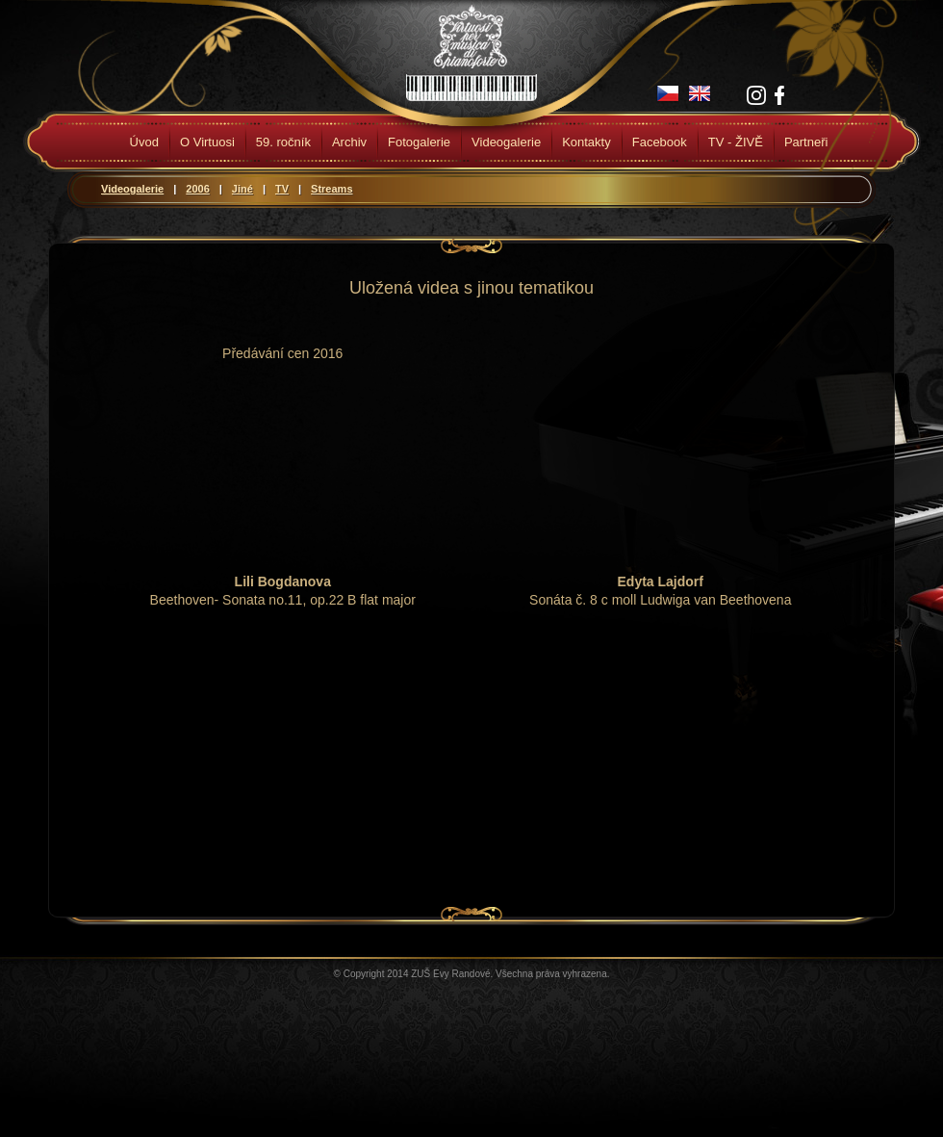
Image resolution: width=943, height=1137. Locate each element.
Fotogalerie (419, 142)
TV (282, 188)
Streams (331, 188)
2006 (197, 188)
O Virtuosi (207, 142)
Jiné (242, 188)
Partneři (806, 142)
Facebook (659, 142)
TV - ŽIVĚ (735, 142)
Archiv (349, 142)
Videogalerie (506, 142)
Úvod (144, 142)
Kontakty (586, 142)
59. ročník (283, 142)
